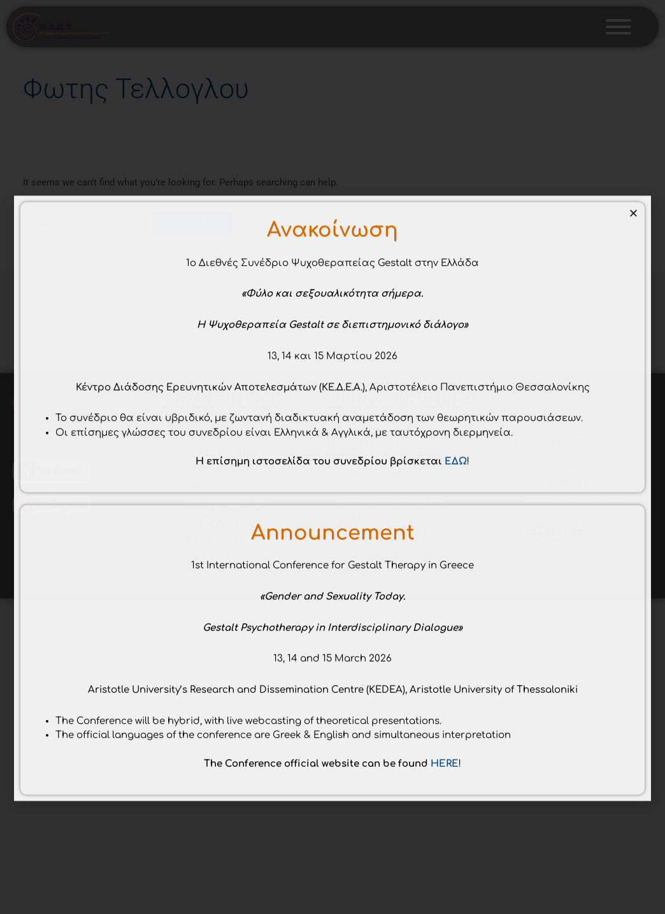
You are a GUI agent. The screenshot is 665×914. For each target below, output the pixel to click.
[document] (332, 457)
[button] (633, 329)
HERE (445, 879)
